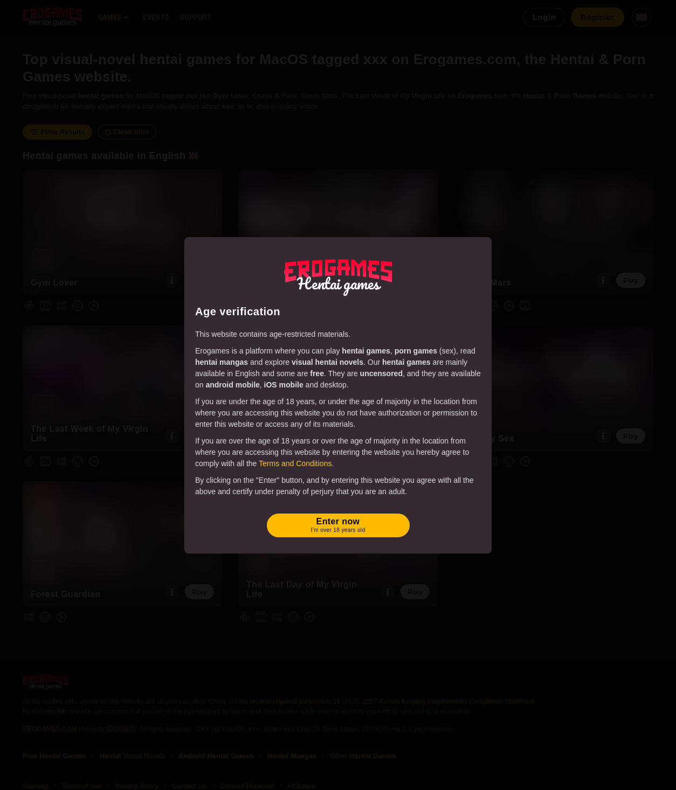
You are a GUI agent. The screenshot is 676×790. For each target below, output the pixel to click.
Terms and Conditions (295, 463)
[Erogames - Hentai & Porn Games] (338, 275)
